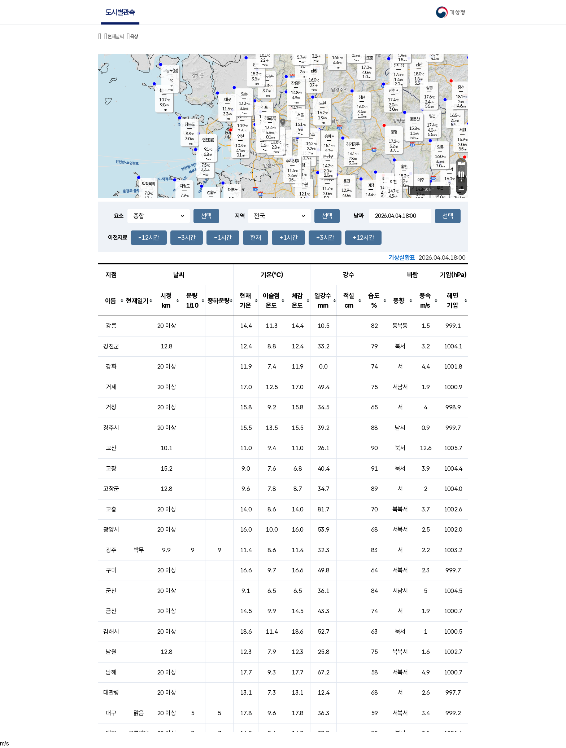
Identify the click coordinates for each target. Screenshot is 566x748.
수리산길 (292, 161)
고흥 (111, 509)
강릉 (111, 325)
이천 (393, 181)
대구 (111, 713)
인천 (240, 136)
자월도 (185, 186)
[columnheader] (111, 300)
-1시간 (223, 237)
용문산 (414, 119)
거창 (111, 407)
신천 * (393, 90)
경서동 (242, 116)
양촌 (244, 94)
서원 (462, 130)
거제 (111, 387)
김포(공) (270, 118)
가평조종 (366, 58)
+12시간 (363, 237)
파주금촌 (266, 76)
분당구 (328, 156)
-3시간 (187, 237)
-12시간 (149, 237)
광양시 (111, 529)
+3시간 (325, 237)
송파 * (329, 136)
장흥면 (296, 83)
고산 (111, 448)
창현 (361, 97)
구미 (111, 570)
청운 (432, 115)
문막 (449, 169)
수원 (304, 184)
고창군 (111, 488)
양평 (394, 132)
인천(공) (208, 139)
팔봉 (429, 87)
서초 (311, 134)
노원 (322, 103)
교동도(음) (170, 70)
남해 (111, 672)
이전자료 (117, 237)
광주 (111, 550)
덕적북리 (148, 183)
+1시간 (288, 237)
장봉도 (190, 124)
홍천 (461, 87)
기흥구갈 (327, 179)
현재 (255, 237)
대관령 (111, 692)
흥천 (404, 166)
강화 (111, 366)
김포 (264, 107)
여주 (420, 179)
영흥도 (211, 192)
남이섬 (399, 65)
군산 (111, 590)
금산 (111, 611)
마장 (370, 185)
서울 (300, 115)
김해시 (111, 631)
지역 (240, 215)
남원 (111, 651)
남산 (418, 64)
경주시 (111, 427)
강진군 (111, 346)
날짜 (358, 215)
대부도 (233, 189)
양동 (440, 147)
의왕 (301, 165)
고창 (111, 468)
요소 (119, 215)
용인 (346, 181)
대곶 (227, 99)
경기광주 (352, 144)
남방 (313, 70)
